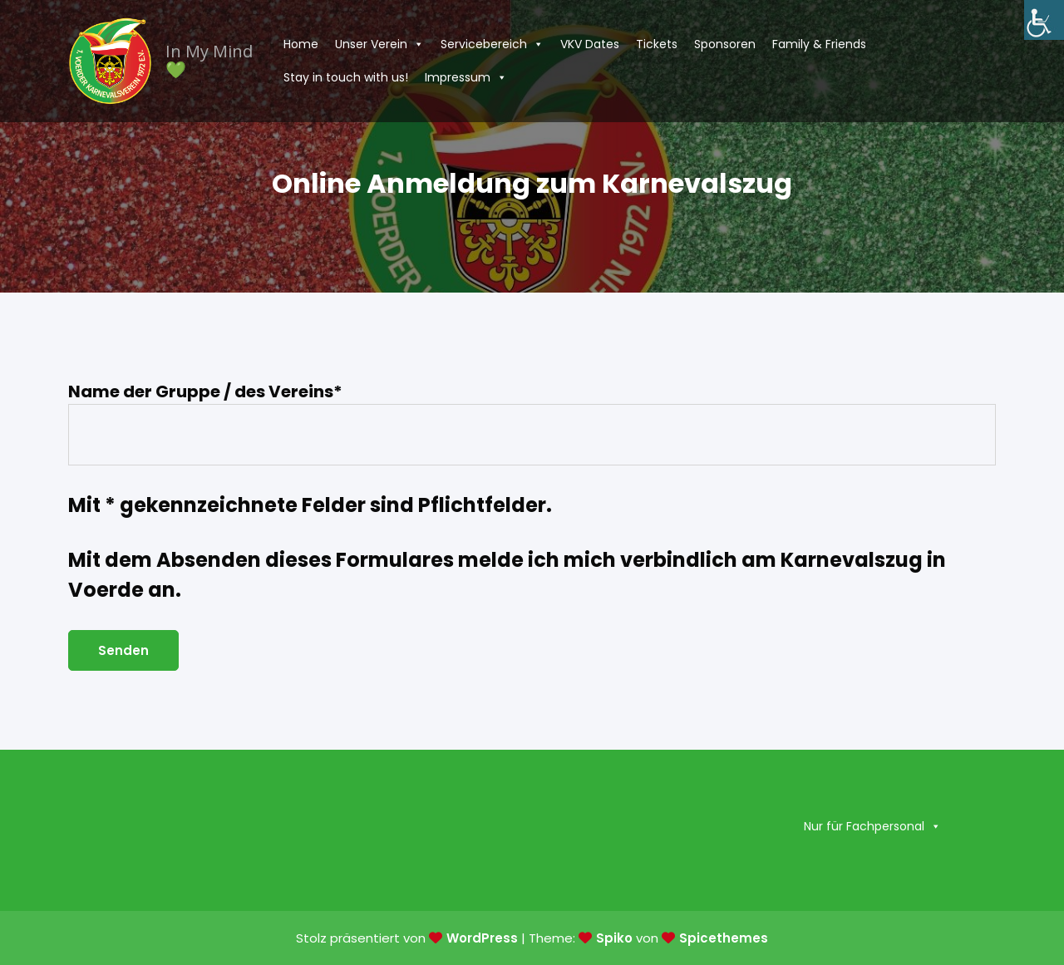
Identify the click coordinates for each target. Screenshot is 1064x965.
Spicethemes (723, 938)
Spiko (614, 938)
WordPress (482, 938)
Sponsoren (725, 44)
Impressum (466, 77)
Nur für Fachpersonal (872, 826)
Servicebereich (492, 44)
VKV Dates (589, 44)
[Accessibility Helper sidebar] (1044, 20)
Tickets (656, 44)
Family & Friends (819, 44)
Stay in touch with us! (345, 77)
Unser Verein (379, 44)
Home (300, 44)
